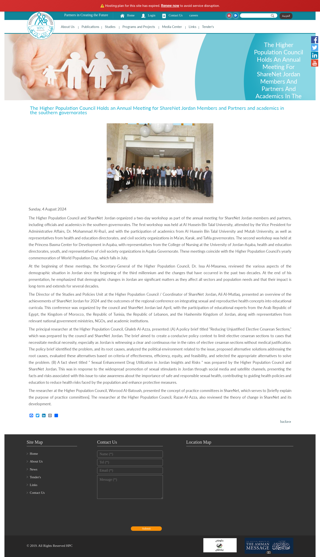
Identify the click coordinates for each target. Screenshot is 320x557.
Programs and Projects (138, 27)
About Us (68, 27)
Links (192, 27)
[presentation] (131, 513)
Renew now (170, 6)
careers (193, 15)
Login (151, 15)
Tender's (208, 27)
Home (130, 15)
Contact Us (176, 15)
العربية (286, 16)
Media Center (172, 27)
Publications (90, 27)
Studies (110, 27)
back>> (285, 422)
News (33, 469)
